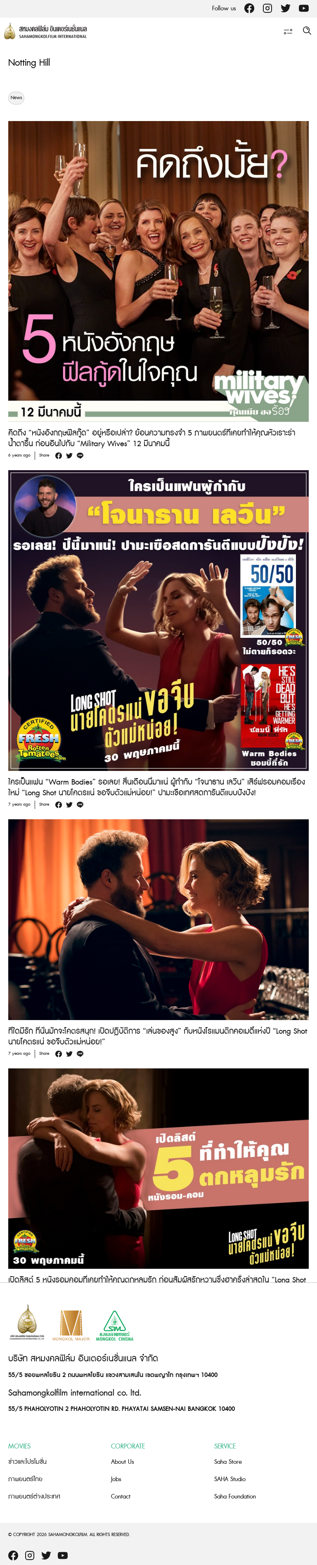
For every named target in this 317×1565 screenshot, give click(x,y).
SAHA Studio (230, 1479)
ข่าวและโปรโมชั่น (27, 1462)
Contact (120, 1496)
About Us (122, 1462)
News (16, 98)
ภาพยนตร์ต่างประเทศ (34, 1496)
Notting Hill (29, 63)
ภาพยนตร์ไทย (25, 1479)
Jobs (116, 1479)
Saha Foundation (235, 1496)
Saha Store (228, 1462)
